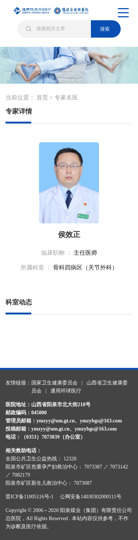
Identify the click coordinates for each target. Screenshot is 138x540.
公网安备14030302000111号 (90, 496)
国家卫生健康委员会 (54, 383)
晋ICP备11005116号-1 (32, 496)
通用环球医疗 (65, 391)
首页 (42, 97)
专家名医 (66, 97)
